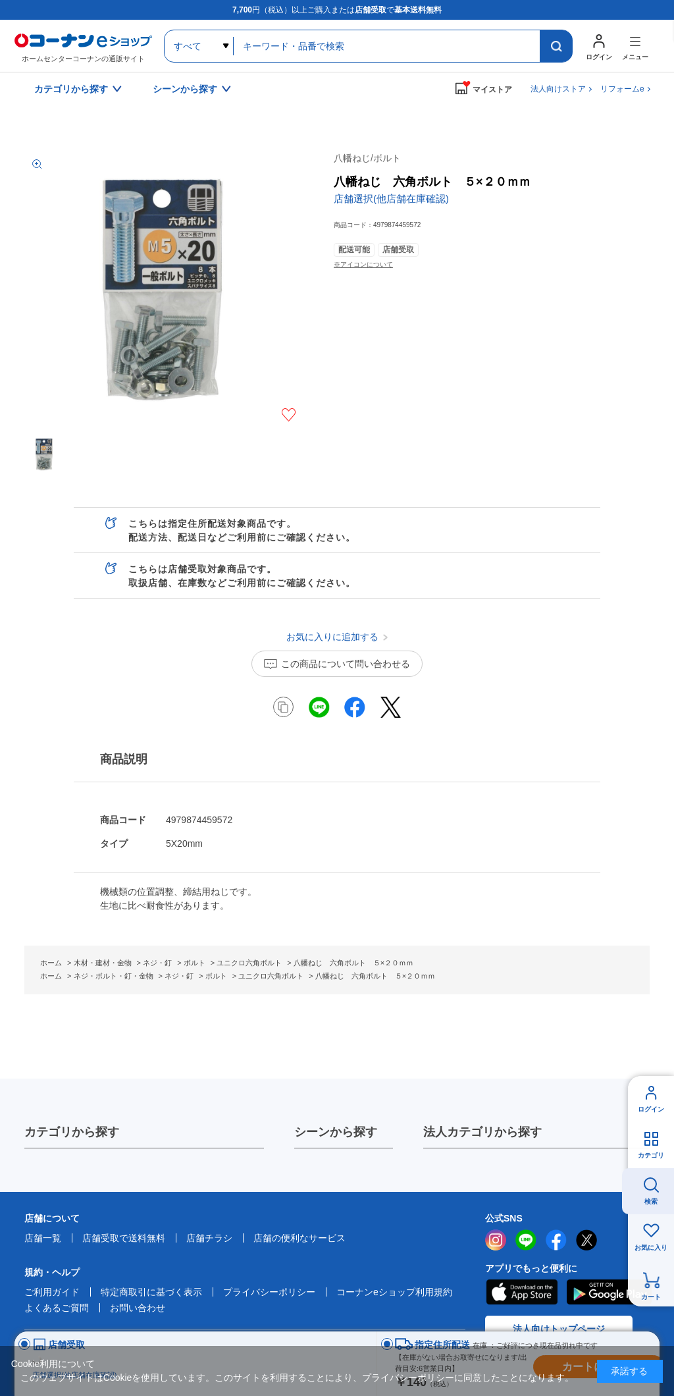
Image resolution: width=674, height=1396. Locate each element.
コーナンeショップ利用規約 (394, 1292)
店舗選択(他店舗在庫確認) (391, 198)
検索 (651, 1201)
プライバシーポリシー (269, 1292)
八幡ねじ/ (367, 158)
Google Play (609, 1291)
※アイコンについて (363, 264)
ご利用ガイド (52, 1292)
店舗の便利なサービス (299, 1238)
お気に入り (651, 1247)
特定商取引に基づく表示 (151, 1292)
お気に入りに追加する (289, 414)
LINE (525, 1239)
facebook (556, 1239)
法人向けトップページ (559, 1329)
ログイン (651, 1109)
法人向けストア (558, 89)
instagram (495, 1239)
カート (651, 1297)
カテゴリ (651, 1155)
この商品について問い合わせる (345, 663)
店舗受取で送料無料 (123, 1238)
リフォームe (622, 89)
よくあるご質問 (56, 1307)
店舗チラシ (209, 1238)
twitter (586, 1239)
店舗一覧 (42, 1238)
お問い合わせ (137, 1307)
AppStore (521, 1291)
